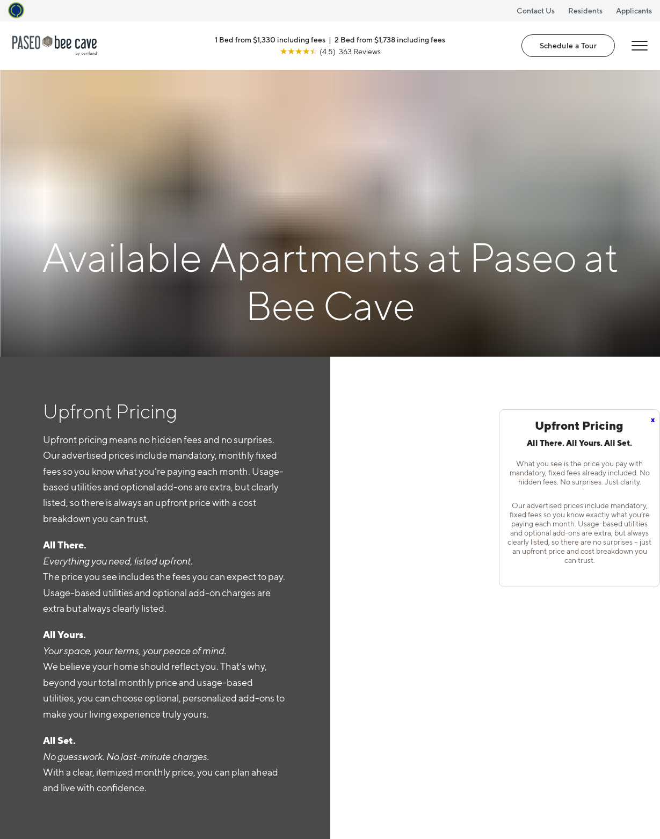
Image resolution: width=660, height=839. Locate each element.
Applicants (634, 10)
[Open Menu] (640, 45)
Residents (585, 10)
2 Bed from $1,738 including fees (390, 39)
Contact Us (536, 10)
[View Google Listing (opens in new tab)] (330, 51)
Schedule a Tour (568, 45)
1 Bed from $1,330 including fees (270, 39)
